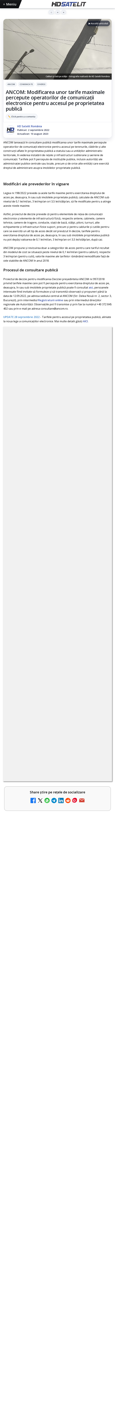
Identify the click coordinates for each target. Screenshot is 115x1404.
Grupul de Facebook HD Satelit (57, 1028)
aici (91, 287)
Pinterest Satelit (57, 1078)
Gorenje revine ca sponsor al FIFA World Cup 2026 (45, 828)
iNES (99, 1110)
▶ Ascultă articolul (98, 23)
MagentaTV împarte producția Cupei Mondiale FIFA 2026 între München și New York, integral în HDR (52, 715)
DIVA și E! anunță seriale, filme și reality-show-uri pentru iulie (54, 816)
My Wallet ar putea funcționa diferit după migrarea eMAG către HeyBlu (52, 530)
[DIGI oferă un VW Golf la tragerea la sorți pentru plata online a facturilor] (100, 775)
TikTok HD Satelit (58, 1058)
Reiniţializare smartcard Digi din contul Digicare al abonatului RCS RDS (59, 558)
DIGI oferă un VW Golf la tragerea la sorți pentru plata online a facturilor (50, 769)
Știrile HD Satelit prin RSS (57, 1088)
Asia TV (20, 634)
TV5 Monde (23, 741)
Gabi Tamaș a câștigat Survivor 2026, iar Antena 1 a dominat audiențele (54, 841)
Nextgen (47, 1110)
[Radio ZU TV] (100, 668)
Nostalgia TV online (29, 580)
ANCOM (11, 84)
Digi (7, 1110)
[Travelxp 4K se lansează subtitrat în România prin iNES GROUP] (100, 694)
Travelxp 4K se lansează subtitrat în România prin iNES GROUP (51, 688)
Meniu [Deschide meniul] (10, 4)
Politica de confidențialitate (57, 1152)
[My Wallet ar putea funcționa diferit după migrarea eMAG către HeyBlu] (100, 536)
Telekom (73, 1110)
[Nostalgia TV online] (100, 587)
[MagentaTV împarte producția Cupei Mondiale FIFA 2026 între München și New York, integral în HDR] (100, 721)
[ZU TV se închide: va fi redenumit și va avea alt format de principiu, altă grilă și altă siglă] (100, 614)
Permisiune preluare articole (57, 1131)
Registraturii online (50, 300)
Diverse (41, 84)
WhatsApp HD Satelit (57, 1038)
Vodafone (87, 1110)
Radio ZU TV (23, 660)
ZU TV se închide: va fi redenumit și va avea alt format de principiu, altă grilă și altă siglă (49, 608)
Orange (60, 1110)
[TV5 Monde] (100, 749)
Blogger (84, 1169)
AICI (85, 321)
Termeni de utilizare (57, 1142)
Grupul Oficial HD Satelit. (38, 447)
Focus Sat (32, 1110)
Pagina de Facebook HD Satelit (57, 1018)
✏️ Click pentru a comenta (21, 116)
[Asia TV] (100, 641)
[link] (57, 537)
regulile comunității (58, 437)
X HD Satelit (57, 1068)
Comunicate (26, 84)
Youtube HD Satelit (57, 1048)
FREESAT (18, 1110)
